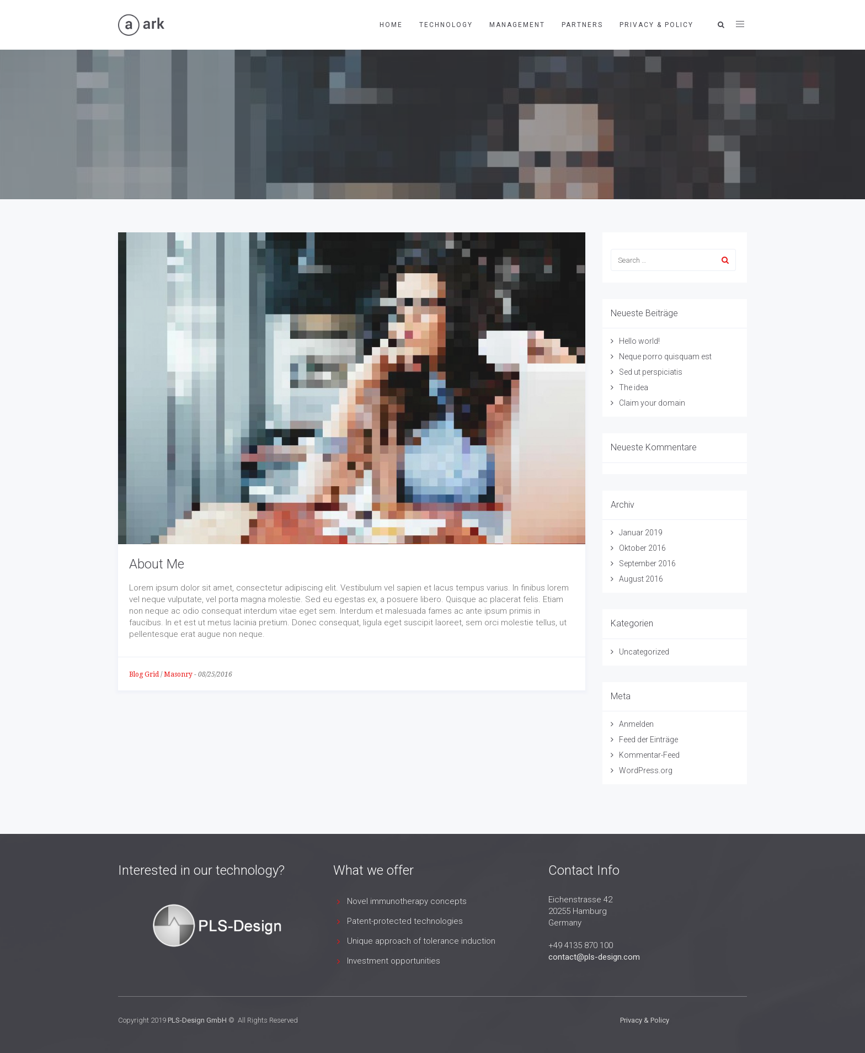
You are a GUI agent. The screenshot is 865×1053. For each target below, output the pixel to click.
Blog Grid (144, 674)
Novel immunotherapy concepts (407, 901)
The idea (633, 387)
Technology (446, 25)
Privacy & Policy (656, 25)
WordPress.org (645, 770)
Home (391, 25)
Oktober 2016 (642, 548)
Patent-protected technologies (405, 921)
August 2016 (641, 579)
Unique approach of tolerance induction (421, 941)
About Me (156, 564)
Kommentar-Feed (649, 755)
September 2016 (647, 563)
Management (517, 25)
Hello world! (639, 341)
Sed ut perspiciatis (650, 372)
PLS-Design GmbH (197, 1020)
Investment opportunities (393, 961)
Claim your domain (652, 402)
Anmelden (636, 724)
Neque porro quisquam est (665, 356)
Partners (582, 25)
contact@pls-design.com (594, 957)
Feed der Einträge (648, 739)
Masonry (178, 674)
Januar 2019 (641, 532)
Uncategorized (644, 651)
